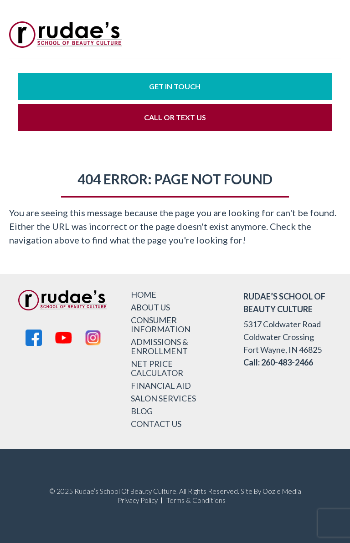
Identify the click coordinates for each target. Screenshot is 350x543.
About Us (150, 307)
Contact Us (156, 423)
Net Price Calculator (157, 368)
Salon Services (163, 398)
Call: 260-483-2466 (278, 362)
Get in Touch (175, 86)
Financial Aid (161, 385)
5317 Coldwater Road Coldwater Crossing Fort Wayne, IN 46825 (282, 337)
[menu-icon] (327, 36)
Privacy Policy (138, 500)
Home (143, 294)
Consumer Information (160, 324)
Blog (142, 411)
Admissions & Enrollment (159, 346)
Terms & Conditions (196, 500)
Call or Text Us (175, 117)
